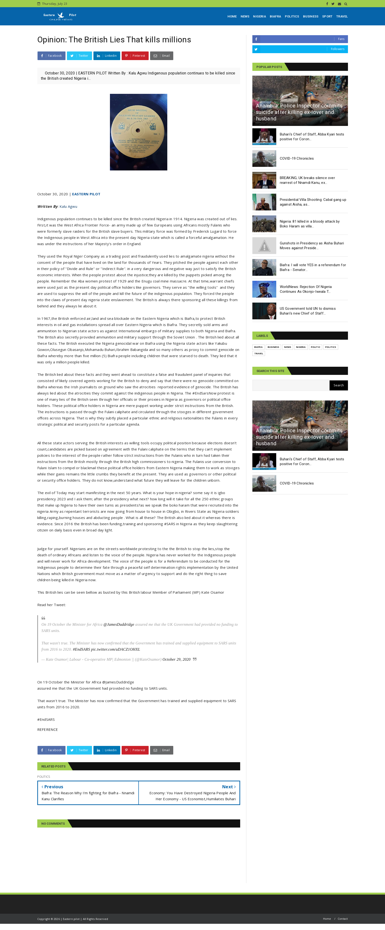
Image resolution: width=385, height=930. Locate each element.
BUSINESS (311, 16)
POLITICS (292, 16)
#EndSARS (81, 649)
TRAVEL (342, 16)
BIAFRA (275, 16)
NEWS (245, 16)
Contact (343, 918)
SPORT (327, 16)
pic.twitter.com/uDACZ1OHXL (115, 649)
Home (327, 918)
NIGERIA (259, 16)
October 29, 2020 (176, 659)
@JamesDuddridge (118, 624)
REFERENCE (47, 729)
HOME (232, 16)
